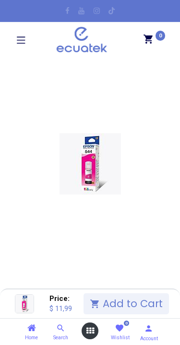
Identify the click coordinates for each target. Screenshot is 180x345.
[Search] (60, 328)
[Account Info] (148, 328)
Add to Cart (126, 303)
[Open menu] (90, 331)
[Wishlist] (119, 328)
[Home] (31, 328)
